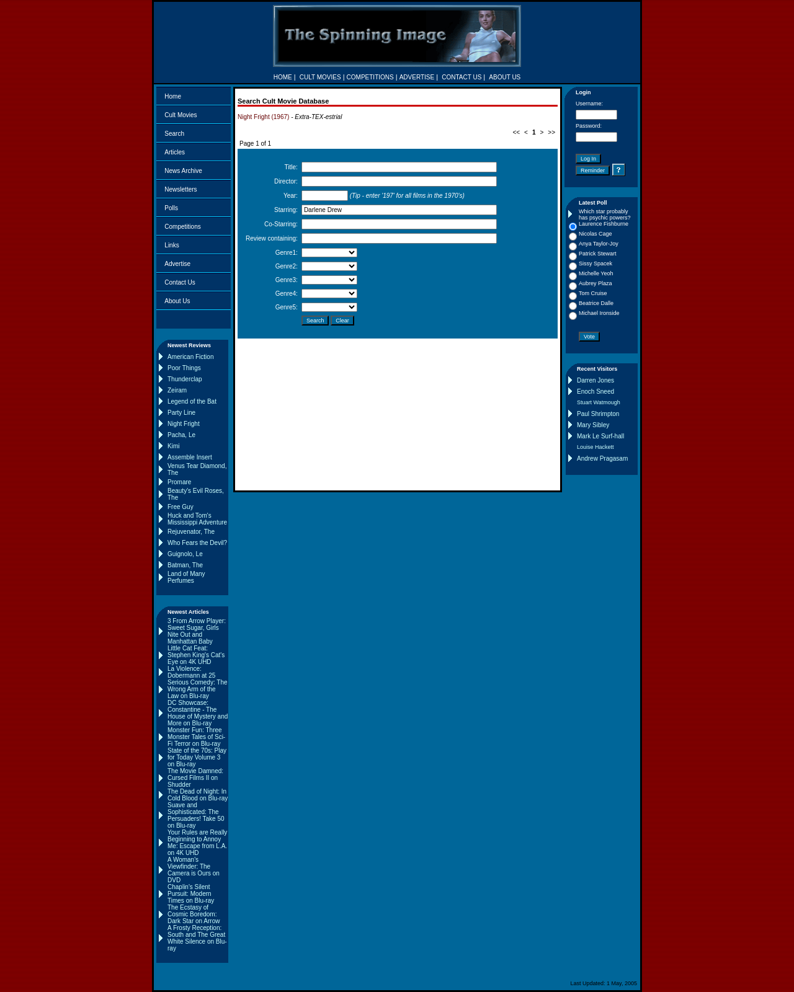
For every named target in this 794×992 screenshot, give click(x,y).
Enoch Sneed (595, 391)
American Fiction (190, 356)
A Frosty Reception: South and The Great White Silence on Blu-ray (197, 938)
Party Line (181, 412)
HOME (283, 77)
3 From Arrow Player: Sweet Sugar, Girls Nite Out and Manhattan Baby (196, 631)
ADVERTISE (417, 77)
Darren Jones (595, 380)
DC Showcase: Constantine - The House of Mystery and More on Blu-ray (197, 713)
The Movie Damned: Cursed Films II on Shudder (195, 778)
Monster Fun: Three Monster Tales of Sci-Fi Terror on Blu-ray (196, 737)
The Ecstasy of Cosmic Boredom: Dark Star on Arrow (193, 914)
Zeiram (177, 390)
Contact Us (179, 282)
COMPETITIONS (370, 77)
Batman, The (185, 565)
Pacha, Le (181, 435)
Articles (174, 152)
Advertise (177, 263)
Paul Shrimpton (598, 413)
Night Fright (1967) (263, 116)
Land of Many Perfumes (186, 577)
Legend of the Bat (191, 401)
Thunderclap (184, 379)
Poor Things (184, 368)
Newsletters (180, 189)
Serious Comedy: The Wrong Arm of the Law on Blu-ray (197, 689)
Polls (171, 208)
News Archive (183, 170)
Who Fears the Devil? (197, 542)
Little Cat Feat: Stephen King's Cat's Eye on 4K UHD (196, 655)
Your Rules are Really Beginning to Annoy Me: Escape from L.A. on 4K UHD (197, 842)
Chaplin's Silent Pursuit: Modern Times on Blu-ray (190, 894)
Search (174, 133)
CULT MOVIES (320, 77)
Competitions (182, 226)
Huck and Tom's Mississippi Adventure (197, 519)
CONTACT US (461, 77)
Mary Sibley (593, 425)
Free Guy (180, 506)
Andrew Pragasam (602, 458)
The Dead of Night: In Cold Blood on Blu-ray (197, 795)
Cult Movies (180, 115)
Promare (179, 482)
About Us (177, 301)
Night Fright (183, 423)
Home (172, 96)
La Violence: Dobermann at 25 (191, 672)
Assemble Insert (189, 457)
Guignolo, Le (185, 554)
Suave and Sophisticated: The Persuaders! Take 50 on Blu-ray (196, 815)
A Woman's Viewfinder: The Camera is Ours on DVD (193, 870)
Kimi (173, 446)
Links (171, 245)
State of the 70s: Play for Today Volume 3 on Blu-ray (196, 757)
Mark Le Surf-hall (600, 436)
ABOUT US (504, 77)
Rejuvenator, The (191, 531)
